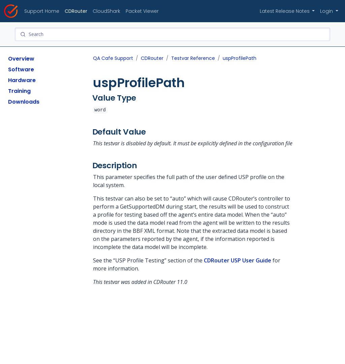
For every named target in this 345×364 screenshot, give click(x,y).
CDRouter (76, 11)
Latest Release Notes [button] (285, 11)
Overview (21, 59)
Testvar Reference (193, 58)
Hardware (22, 80)
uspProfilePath (239, 58)
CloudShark (106, 11)
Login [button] (327, 11)
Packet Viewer (142, 11)
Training (19, 91)
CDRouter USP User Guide (237, 260)
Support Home (41, 11)
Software (21, 69)
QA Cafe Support (113, 58)
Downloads (23, 102)
